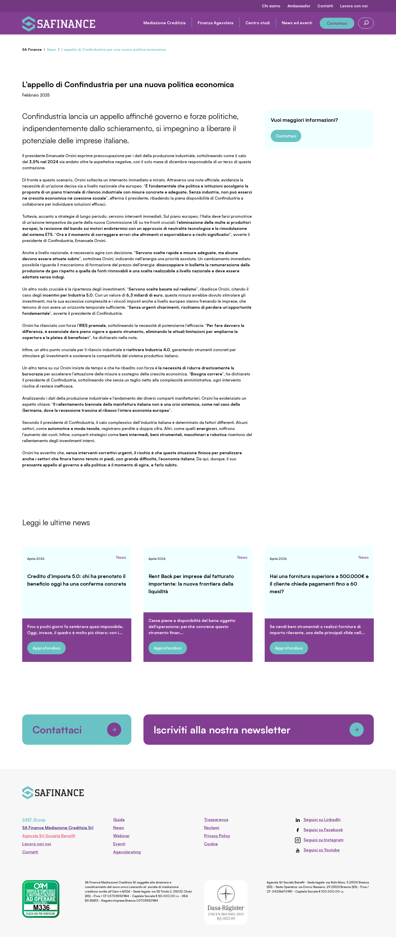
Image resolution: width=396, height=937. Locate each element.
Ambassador (298, 6)
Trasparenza (216, 819)
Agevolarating (127, 851)
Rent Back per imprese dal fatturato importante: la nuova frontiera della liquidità (191, 583)
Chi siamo (271, 6)
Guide (119, 819)
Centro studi (257, 22)
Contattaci (337, 23)
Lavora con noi (354, 6)
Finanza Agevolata (215, 22)
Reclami (211, 827)
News (121, 557)
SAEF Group (33, 819)
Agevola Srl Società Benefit (48, 835)
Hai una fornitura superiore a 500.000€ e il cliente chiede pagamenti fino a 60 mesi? (319, 583)
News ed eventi (297, 22)
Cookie (211, 843)
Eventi (119, 843)
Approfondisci (46, 648)
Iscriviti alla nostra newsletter (259, 730)
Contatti (325, 6)
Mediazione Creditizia (164, 22)
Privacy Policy (217, 835)
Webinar (121, 835)
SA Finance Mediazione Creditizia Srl (57, 827)
